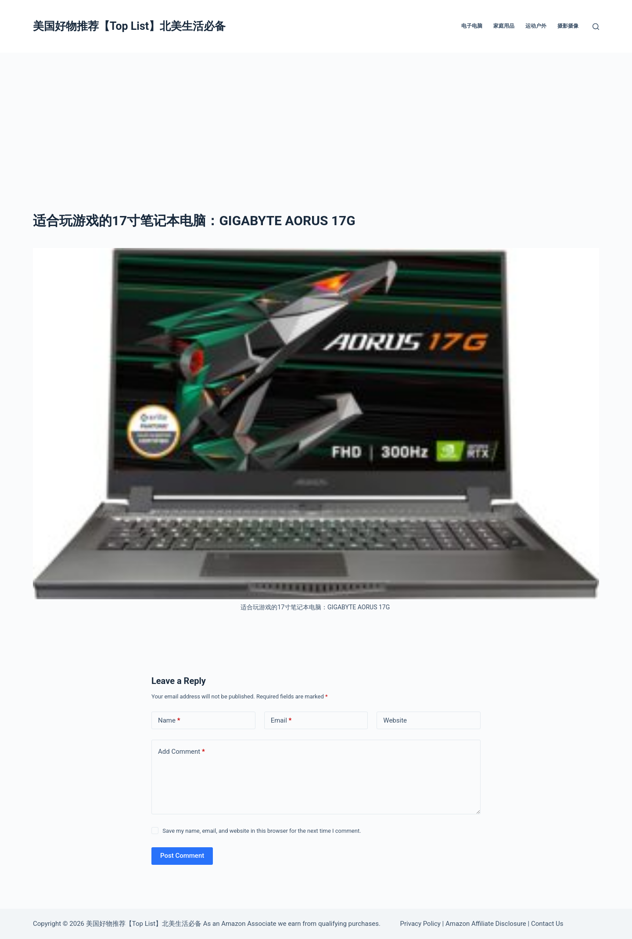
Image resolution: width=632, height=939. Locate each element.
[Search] (595, 26)
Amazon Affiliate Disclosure (485, 924)
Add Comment (181, 751)
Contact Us (547, 924)
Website (395, 720)
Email (281, 720)
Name (169, 720)
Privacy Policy (420, 924)
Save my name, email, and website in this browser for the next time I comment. (261, 830)
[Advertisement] (316, 118)
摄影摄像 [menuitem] (567, 26)
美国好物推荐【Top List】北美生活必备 (129, 26)
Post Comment (182, 856)
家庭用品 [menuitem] (503, 26)
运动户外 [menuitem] (535, 26)
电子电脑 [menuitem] (471, 26)
